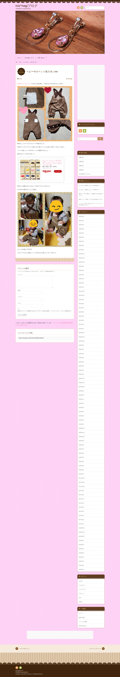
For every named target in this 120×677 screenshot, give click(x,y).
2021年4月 (81, 316)
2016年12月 (82, 528)
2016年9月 (81, 540)
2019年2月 (81, 420)
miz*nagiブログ (19, 670)
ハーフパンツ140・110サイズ (86, 203)
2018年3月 (81, 465)
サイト (19, 305)
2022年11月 (82, 258)
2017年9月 (81, 490)
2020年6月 (81, 353)
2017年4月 (81, 511)
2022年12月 (82, 253)
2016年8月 (81, 544)
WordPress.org (82, 625)
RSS (78, 8)
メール (20, 299)
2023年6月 (81, 249)
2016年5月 (81, 557)
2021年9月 (81, 299)
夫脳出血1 (81, 169)
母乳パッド (81, 199)
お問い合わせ (41, 57)
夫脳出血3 (81, 161)
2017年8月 (81, 494)
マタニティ (81, 593)
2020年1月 (81, 374)
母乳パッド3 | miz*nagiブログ (93, 199)
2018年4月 (81, 461)
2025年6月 (81, 224)
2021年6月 (81, 312)
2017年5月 (81, 507)
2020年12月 (82, 332)
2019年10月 (82, 386)
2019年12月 (82, 378)
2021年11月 (82, 295)
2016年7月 (81, 548)
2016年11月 (82, 532)
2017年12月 (82, 478)
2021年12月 (82, 291)
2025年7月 (81, 220)
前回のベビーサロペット (24, 83)
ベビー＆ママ (82, 589)
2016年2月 (81, 569)
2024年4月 (81, 237)
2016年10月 (82, 536)
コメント (20, 274)
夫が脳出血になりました (85, 174)
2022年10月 (82, 262)
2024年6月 (81, 233)
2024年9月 (81, 229)
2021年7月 (81, 307)
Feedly (82, 8)
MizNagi (70, 78)
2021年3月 (81, 320)
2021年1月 (81, 328)
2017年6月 (81, 503)
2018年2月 (81, 470)
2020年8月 (81, 345)
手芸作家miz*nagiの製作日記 (21, 672)
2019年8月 (81, 395)
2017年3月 (81, 515)
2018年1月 (81, 474)
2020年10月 (82, 341)
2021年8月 (81, 303)
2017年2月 (81, 519)
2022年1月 (81, 287)
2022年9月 (81, 266)
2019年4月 (81, 411)
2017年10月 (82, 486)
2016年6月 (81, 553)
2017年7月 (81, 499)
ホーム (19, 57)
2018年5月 (81, 457)
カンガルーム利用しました (85, 185)
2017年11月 (82, 482)
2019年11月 (82, 382)
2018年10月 (82, 436)
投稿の (82, 617)
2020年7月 (81, 349)
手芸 (20, 78)
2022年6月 (81, 270)
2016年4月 (81, 561)
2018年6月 (81, 453)
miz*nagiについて (29, 57)
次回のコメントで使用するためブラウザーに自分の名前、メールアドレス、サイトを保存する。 (44, 313)
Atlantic (95, 189)
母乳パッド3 (82, 193)
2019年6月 (81, 403)
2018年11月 (82, 432)
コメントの (83, 621)
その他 (80, 581)
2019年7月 (81, 399)
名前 (19, 292)
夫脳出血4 (81, 157)
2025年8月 (81, 216)
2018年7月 (81, 449)
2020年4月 (81, 362)
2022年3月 (81, 283)
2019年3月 (81, 416)
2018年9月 (81, 440)
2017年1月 (81, 524)
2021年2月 (81, 324)
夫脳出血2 (81, 165)
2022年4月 (81, 278)
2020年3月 (81, 366)
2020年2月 (81, 370)
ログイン (81, 613)
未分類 (80, 601)
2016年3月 (81, 565)
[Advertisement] (91, 92)
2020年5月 (81, 357)
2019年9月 (81, 391)
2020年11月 (82, 337)
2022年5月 (81, 274)
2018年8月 (81, 445)
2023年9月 (81, 245)
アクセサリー (82, 585)
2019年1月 (81, 424)
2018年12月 (82, 428)
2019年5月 (81, 407)
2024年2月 (81, 241)
